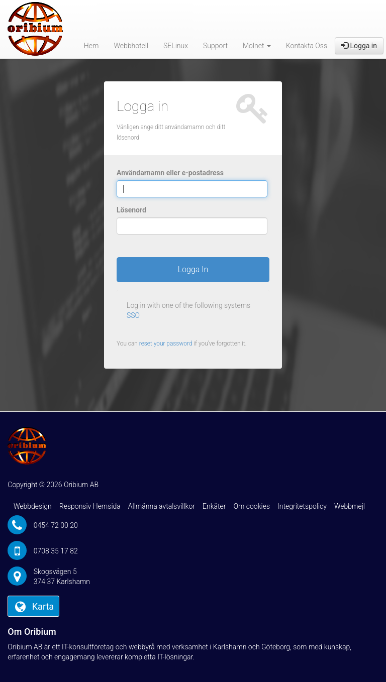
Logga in (359, 46)
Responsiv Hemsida (90, 506)
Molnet (257, 46)
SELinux (175, 46)
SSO (133, 315)
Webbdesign (33, 506)
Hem (91, 46)
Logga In (193, 269)
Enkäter (214, 506)
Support (215, 46)
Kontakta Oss (306, 46)
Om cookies (252, 506)
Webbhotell (131, 46)
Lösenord (131, 210)
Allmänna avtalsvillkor (161, 506)
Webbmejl (349, 506)
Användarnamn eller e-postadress (170, 173)
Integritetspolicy (302, 506)
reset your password (165, 343)
